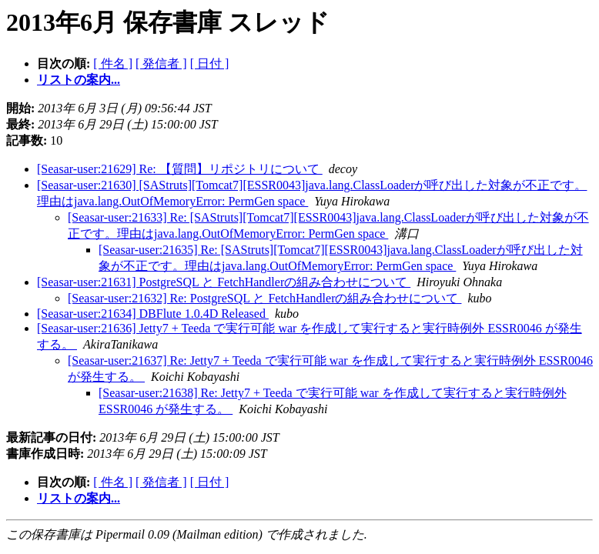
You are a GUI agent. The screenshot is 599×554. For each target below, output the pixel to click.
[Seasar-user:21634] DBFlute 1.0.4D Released (153, 313)
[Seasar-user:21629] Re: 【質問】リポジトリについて (180, 168)
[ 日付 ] (209, 63)
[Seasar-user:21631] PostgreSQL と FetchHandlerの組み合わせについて (223, 282)
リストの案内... (78, 79)
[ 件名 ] (112, 63)
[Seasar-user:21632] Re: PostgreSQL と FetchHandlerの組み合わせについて (264, 298)
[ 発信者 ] (161, 63)
